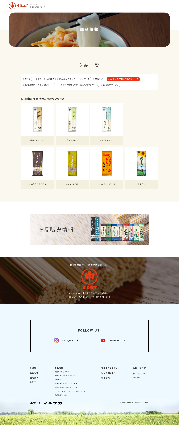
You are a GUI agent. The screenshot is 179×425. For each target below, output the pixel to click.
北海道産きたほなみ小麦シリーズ (74, 79)
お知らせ (34, 373)
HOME (33, 368)
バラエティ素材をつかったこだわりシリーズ (78, 85)
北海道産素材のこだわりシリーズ (67, 383)
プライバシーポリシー (141, 374)
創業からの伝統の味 (45, 79)
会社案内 (34, 378)
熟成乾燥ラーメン (111, 85)
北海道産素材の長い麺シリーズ (39, 85)
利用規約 (136, 378)
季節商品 (99, 79)
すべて (28, 79)
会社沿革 (33, 382)
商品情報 (59, 368)
